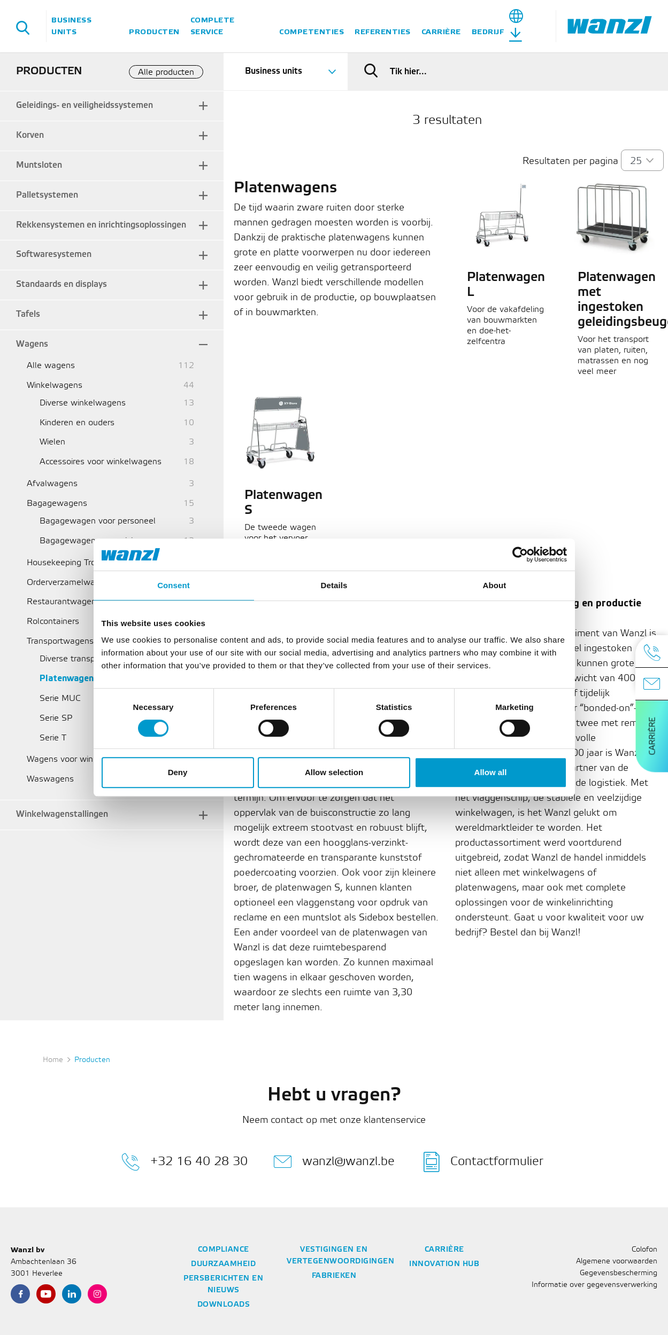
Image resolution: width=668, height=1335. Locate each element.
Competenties (311, 31)
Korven (30, 135)
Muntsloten (39, 165)
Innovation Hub (444, 1264)
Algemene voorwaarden (616, 1261)
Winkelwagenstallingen (62, 814)
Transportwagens (60, 641)
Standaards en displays (61, 284)
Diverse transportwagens (88, 659)
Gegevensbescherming (618, 1273)
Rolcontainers (53, 622)
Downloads (223, 1304)
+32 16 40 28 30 (184, 1162)
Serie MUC (60, 698)
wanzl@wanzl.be (334, 1162)
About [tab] (494, 585)
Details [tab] (334, 585)
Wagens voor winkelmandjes (82, 759)
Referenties (383, 31)
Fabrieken (334, 1275)
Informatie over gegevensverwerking (594, 1285)
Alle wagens (51, 366)
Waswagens (50, 779)
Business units (71, 25)
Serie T (53, 738)
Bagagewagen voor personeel (98, 521)
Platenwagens (69, 679)
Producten (154, 31)
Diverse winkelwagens (83, 403)
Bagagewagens (57, 503)
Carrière (441, 31)
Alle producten (166, 72)
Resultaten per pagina (570, 161)
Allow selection (334, 772)
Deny (178, 772)
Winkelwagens (54, 385)
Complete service (212, 25)
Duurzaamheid (223, 1264)
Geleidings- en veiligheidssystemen (84, 106)
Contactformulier (483, 1162)
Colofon (644, 1249)
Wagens (32, 344)
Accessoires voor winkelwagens (101, 462)
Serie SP (56, 718)
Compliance (223, 1249)
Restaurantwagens (64, 602)
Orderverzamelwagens (70, 583)
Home (53, 1060)
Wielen (52, 442)
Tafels (28, 314)
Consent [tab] (173, 585)
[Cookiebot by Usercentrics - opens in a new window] (520, 555)
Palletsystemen (47, 195)
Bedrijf (488, 31)
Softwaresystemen (53, 255)
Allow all (490, 772)
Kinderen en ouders (77, 423)
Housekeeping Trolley (68, 563)
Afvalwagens (52, 484)
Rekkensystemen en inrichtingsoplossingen (101, 225)
